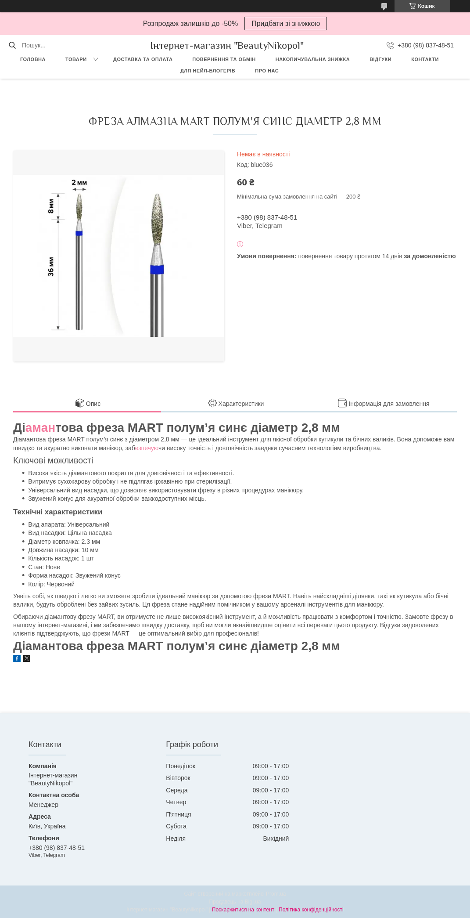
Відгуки (380, 59)
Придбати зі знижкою (285, 23)
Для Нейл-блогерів (207, 70)
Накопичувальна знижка (313, 59)
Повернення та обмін (223, 59)
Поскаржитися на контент (243, 910)
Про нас (267, 70)
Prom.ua (276, 894)
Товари (76, 59)
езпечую (146, 448)
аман (40, 427)
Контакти (425, 59)
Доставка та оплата (142, 59)
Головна (33, 59)
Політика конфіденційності (311, 910)
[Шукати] (12, 45)
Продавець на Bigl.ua (235, 902)
